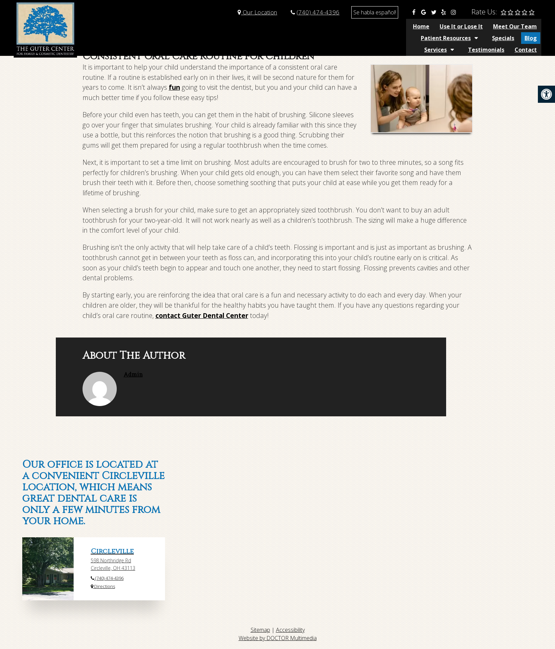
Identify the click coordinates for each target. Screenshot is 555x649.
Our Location (257, 12)
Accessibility (290, 630)
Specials (380, 26)
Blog (408, 26)
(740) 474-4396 (318, 12)
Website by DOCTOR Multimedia (278, 638)
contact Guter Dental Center (201, 315)
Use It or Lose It (212, 26)
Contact (526, 26)
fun (174, 87)
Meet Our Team (266, 26)
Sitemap (260, 630)
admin (133, 374)
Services (435, 26)
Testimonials (486, 26)
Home (172, 26)
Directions (103, 586)
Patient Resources (323, 26)
